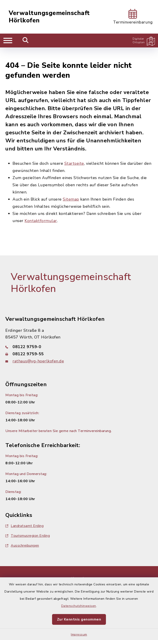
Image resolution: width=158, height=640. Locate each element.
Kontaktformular (41, 207)
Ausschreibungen (22, 532)
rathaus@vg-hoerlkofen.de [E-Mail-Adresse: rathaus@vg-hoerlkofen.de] (38, 348)
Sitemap (71, 186)
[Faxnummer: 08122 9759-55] (79, 341)
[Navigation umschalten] (8, 40)
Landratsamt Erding (24, 512)
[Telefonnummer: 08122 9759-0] (79, 333)
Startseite (74, 150)
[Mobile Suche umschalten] (25, 40)
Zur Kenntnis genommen (79, 619)
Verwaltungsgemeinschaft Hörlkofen (49, 16)
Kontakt (79, 565)
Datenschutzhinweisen (78, 606)
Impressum (79, 634)
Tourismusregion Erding (27, 522)
